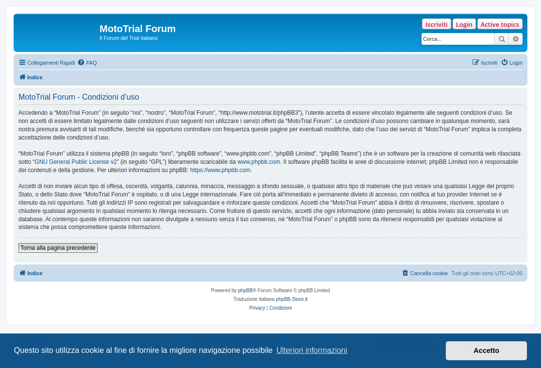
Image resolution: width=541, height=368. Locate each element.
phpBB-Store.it (291, 299)
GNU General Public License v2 (75, 161)
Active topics (500, 24)
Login (464, 24)
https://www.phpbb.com (220, 170)
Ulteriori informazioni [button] (311, 350)
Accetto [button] (486, 350)
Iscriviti (436, 24)
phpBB (245, 290)
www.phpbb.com (258, 161)
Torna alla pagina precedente (58, 248)
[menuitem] (87, 63)
